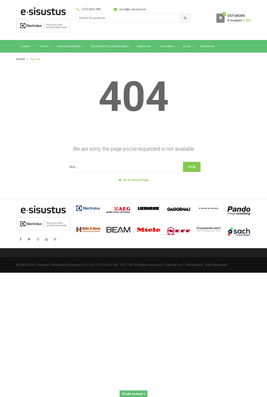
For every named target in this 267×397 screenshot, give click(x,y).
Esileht (20, 59)
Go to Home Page (133, 180)
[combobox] (128, 18)
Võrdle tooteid (133, 394)
